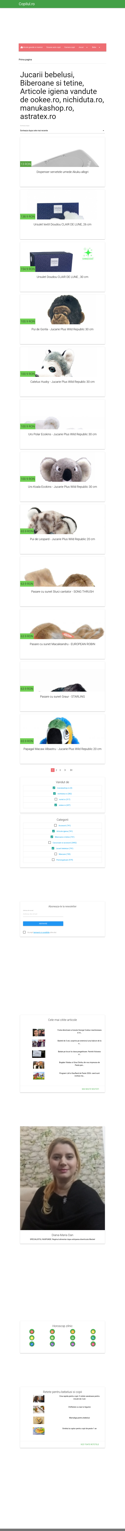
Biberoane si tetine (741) (65, 837)
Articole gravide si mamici (32, 47)
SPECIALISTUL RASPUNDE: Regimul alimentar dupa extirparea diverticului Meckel (62, 1239)
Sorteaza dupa (24, 126)
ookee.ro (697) (64, 805)
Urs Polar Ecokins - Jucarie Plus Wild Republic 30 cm (62, 434)
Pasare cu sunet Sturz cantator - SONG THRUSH (62, 591)
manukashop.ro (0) (64, 788)
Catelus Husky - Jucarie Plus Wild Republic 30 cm (62, 381)
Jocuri (83, 47)
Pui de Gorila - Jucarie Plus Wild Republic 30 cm (62, 329)
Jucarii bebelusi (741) (64, 848)
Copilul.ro (27, 4)
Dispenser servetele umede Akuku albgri (63, 172)
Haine (40, 55)
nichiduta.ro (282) (65, 794)
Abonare (43, 924)
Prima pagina (25, 59)
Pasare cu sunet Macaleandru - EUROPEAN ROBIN (62, 644)
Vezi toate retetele (90, 1444)
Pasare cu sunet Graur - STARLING (62, 696)
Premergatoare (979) (64, 860)
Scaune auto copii (53, 47)
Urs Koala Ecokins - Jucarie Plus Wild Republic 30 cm (62, 486)
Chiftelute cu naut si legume (79, 1407)
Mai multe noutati (90, 1089)
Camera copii (69, 47)
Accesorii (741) (65, 826)
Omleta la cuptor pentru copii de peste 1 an (79, 1429)
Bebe (96, 47)
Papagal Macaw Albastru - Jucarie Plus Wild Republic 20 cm (63, 749)
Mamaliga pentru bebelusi (79, 1418)
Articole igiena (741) (65, 831)
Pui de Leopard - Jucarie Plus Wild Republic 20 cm (62, 539)
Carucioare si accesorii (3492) (65, 843)
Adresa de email (28, 910)
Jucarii (27, 55)
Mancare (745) (65, 854)
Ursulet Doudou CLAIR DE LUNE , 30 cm (62, 277)
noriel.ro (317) (64, 799)
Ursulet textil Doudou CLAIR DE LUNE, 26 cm (62, 224)
